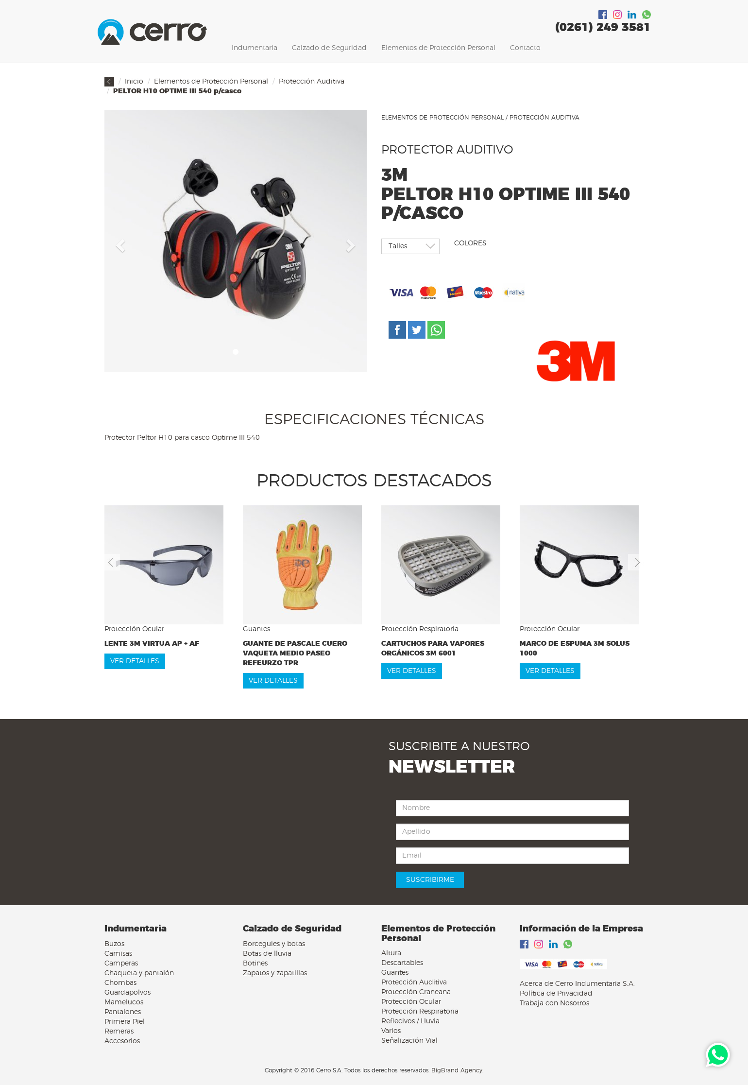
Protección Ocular (411, 1002)
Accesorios (122, 1041)
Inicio (134, 81)
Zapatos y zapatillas (275, 973)
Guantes (394, 972)
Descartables (402, 963)
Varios (391, 1031)
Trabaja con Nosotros (554, 1003)
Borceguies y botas (274, 944)
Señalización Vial (409, 1040)
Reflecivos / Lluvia (410, 1021)
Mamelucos (123, 1002)
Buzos (114, 944)
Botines (255, 963)
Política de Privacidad (556, 993)
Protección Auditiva (311, 81)
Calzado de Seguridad (329, 48)
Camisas (118, 953)
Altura (391, 953)
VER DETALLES (134, 661)
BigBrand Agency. (457, 1070)
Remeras (119, 1031)
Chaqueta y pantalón (139, 973)
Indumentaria (254, 48)
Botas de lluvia (267, 953)
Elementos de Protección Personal (438, 48)
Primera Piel (124, 1021)
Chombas (120, 983)
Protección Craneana (416, 992)
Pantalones (122, 1012)
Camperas (121, 963)
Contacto (525, 48)
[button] (119, 242)
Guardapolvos (127, 992)
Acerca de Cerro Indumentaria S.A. (577, 984)
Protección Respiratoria (420, 1011)
